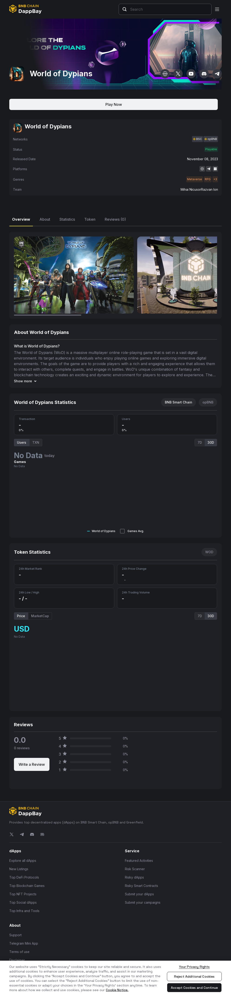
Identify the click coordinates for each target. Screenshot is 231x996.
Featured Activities (139, 861)
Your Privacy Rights (194, 967)
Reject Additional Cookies (194, 976)
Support (15, 935)
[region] (115, 978)
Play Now (113, 104)
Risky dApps (134, 877)
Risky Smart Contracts (141, 886)
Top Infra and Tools (24, 911)
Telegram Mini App (23, 943)
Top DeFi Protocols (24, 877)
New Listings (18, 869)
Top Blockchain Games (27, 886)
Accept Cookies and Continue (194, 988)
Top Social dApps (23, 902)
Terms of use (19, 952)
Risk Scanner (135, 869)
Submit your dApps (139, 894)
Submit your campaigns (142, 902)
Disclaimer (17, 960)
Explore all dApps (22, 861)
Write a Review (32, 764)
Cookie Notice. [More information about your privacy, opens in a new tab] (117, 990)
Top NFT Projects (22, 894)
